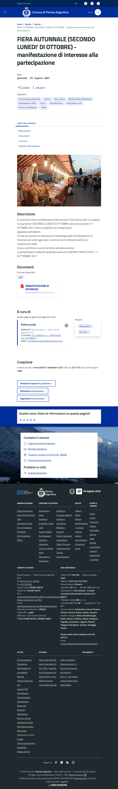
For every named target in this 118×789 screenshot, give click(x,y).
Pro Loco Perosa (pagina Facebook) (75, 668)
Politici (20, 540)
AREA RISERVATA (57, 784)
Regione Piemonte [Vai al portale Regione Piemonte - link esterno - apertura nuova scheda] (24, 3)
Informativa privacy (25, 726)
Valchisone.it (65, 672)
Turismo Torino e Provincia (50, 676)
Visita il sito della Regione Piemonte (54, 659)
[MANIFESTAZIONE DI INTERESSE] (22, 286)
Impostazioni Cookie (25, 735)
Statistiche (21, 747)
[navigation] (5, 12)
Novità (28, 24)
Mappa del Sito (23, 751)
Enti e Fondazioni (24, 527)
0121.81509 (26, 584)
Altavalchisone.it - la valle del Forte (75, 664)
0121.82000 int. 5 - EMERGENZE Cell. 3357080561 (41, 337)
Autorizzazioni (45, 536)
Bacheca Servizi (24, 718)
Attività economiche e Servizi (95, 547)
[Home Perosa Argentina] (46, 12)
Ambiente (43, 519)
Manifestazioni (81, 523)
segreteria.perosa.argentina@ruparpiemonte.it (37, 606)
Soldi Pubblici (65, 685)
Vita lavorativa (62, 556)
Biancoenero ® (81, 778)
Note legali (21, 730)
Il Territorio (94, 522)
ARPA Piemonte (46, 680)
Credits (20, 739)
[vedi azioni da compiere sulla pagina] (38, 87)
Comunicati (80, 544)
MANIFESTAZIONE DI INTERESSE (37, 287)
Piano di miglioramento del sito (25, 681)
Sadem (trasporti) (67, 659)
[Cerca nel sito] (98, 12)
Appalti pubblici (45, 531)
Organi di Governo (25, 510)
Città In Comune (76, 774)
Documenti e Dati (24, 523)
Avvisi (77, 548)
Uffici (19, 519)
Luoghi (92, 517)
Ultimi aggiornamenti (26, 743)
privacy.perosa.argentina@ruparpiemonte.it (79, 643)
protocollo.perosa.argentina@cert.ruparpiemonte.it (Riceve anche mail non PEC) (39, 598)
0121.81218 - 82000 (29, 581)
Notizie (37, 24)
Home (19, 24)
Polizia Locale (28, 324)
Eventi (92, 513)
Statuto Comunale (25, 722)
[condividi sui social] (23, 87)
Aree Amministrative (26, 515)
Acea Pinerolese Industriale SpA (52, 672)
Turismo (59, 552)
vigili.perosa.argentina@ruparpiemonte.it (45, 341)
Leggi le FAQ (22, 689)
